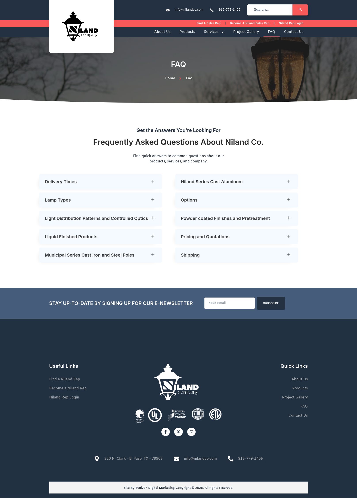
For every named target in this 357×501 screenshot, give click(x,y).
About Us (162, 35)
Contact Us (294, 35)
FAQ (271, 35)
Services (214, 35)
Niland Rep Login (292, 25)
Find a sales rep (215, 25)
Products (187, 35)
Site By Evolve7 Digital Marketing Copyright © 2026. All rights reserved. (178, 491)
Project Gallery (246, 35)
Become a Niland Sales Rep (253, 25)
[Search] (300, 9)
